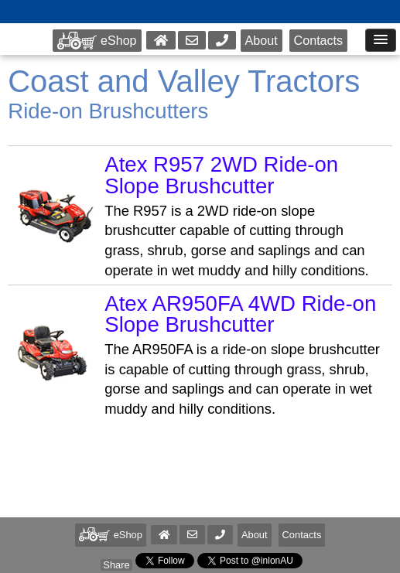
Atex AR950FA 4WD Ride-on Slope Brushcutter (240, 314)
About (261, 40)
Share (116, 565)
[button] (220, 534)
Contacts (319, 40)
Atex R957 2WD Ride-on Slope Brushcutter (221, 175)
